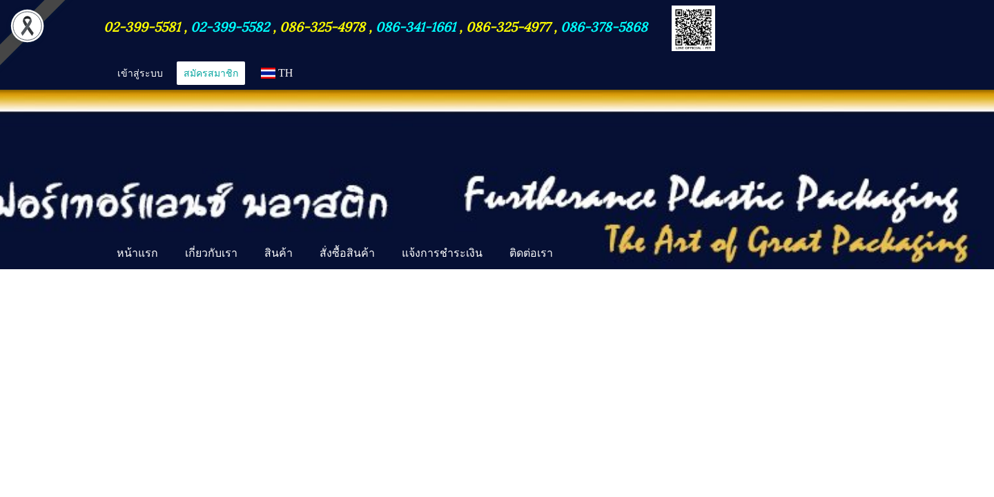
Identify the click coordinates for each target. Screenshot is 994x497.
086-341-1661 (417, 25)
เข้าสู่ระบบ (140, 72)
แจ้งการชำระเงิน (442, 252)
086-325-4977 (508, 25)
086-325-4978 (322, 25)
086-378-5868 (604, 25)
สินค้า (278, 252)
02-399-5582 (230, 25)
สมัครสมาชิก (211, 72)
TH (277, 73)
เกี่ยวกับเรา (211, 252)
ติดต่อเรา (531, 252)
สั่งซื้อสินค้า (347, 252)
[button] (578, 254)
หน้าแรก (137, 252)
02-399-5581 (144, 25)
